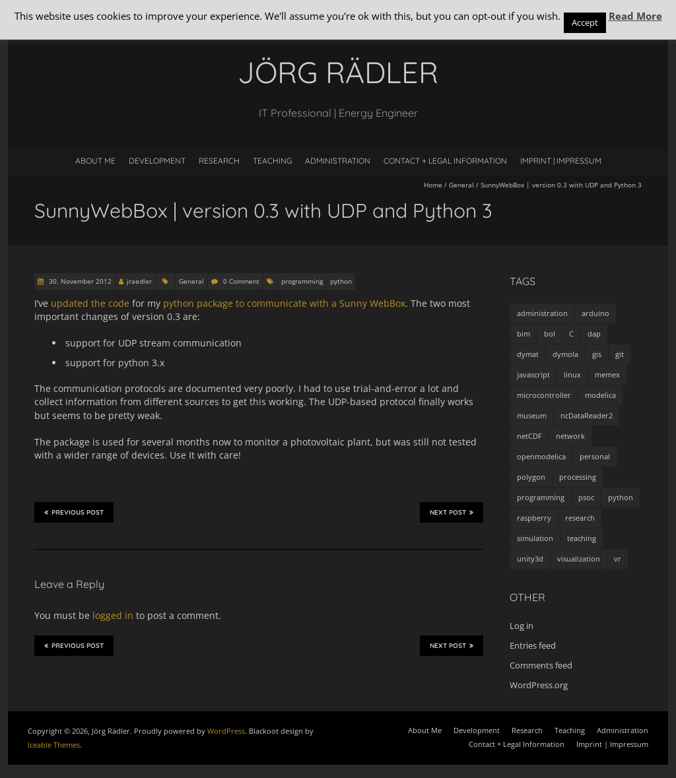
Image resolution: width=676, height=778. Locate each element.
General (461, 184)
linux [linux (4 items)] (572, 374)
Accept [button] (585, 22)
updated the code (90, 303)
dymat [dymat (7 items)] (528, 354)
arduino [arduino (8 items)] (595, 313)
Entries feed (533, 645)
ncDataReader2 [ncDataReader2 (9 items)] (586, 415)
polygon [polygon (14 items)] (531, 477)
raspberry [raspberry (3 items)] (534, 518)
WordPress (226, 731)
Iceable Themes (54, 745)
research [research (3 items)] (580, 518)
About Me (95, 161)
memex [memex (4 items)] (607, 374)
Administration (337, 161)
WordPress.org (539, 685)
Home (433, 184)
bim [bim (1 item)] (523, 334)
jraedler (139, 281)
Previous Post (74, 512)
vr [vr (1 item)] (617, 559)
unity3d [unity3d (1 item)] (530, 559)
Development (157, 161)
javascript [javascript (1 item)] (533, 374)
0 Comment (241, 281)
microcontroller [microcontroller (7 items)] (544, 395)
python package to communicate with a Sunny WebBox (284, 303)
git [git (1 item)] (619, 354)
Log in (521, 626)
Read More (635, 15)
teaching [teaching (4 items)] (581, 538)
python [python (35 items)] (620, 497)
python (341, 281)
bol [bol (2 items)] (549, 334)
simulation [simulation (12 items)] (535, 538)
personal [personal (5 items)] (595, 456)
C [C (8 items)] (571, 334)
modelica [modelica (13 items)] (600, 395)
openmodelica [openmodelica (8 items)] (541, 456)
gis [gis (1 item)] (596, 354)
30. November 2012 (79, 281)
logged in (112, 615)
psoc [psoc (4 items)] (586, 497)
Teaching (272, 161)
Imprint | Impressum (560, 161)
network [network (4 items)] (570, 436)
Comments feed (541, 665)
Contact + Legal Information (445, 161)
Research (219, 161)
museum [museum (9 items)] (532, 415)
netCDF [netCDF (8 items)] (529, 436)
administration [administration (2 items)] (542, 313)
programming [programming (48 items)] (540, 497)
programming (302, 281)
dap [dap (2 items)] (594, 334)
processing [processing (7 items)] (577, 477)
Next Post (451, 512)
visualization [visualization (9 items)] (578, 559)
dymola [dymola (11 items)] (565, 354)
